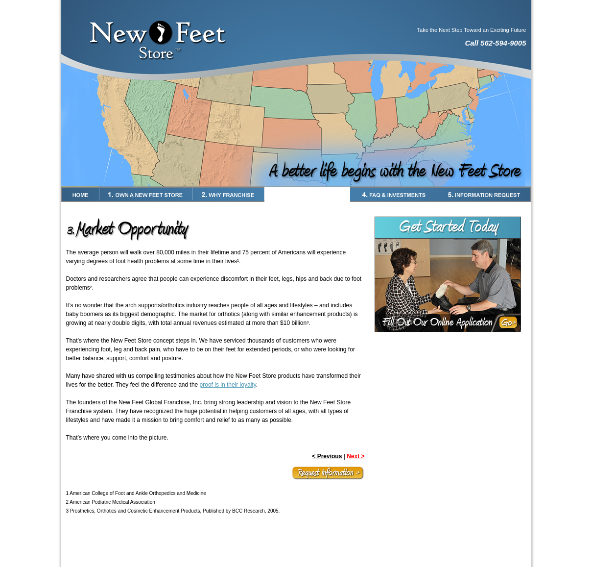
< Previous (327, 456)
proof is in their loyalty (228, 384)
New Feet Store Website (296, 559)
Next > (355, 456)
